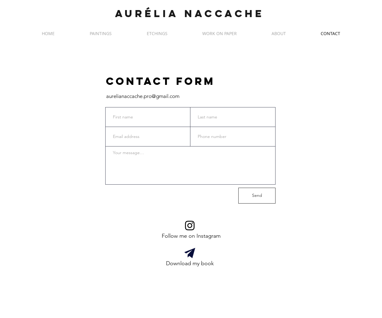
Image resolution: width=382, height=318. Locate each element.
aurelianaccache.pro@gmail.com (142, 96)
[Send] (257, 196)
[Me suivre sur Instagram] (189, 225)
